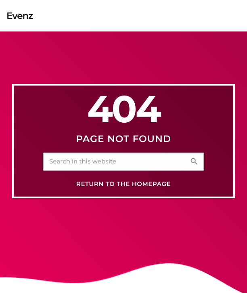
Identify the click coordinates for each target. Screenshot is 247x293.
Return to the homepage (123, 184)
